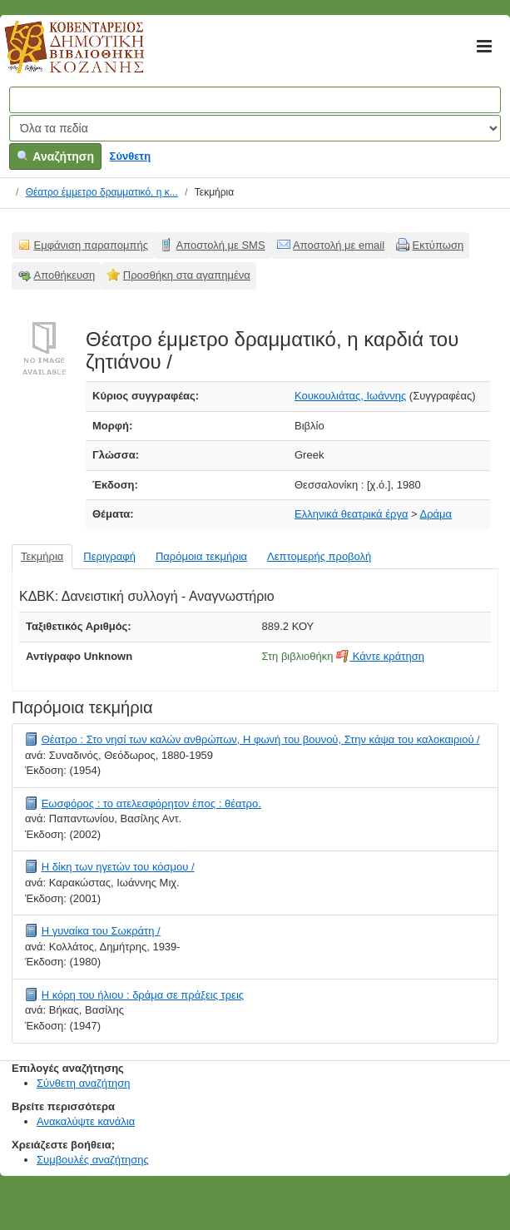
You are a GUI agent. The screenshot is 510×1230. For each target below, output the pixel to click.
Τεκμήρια (42, 556)
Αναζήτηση (55, 156)
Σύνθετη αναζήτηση (84, 1083)
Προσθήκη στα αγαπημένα (186, 275)
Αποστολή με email (338, 245)
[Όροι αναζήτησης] (255, 100)
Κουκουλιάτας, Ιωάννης (350, 395)
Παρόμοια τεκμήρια (201, 556)
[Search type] (255, 128)
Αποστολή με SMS (220, 245)
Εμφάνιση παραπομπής (91, 245)
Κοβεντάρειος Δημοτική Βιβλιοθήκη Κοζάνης (58, 56)
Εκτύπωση (438, 245)
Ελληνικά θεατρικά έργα (351, 514)
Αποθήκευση (65, 275)
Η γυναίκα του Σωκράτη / (101, 931)
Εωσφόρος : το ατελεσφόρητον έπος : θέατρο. (151, 803)
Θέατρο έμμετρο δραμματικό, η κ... (102, 192)
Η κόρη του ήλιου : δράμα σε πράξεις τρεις (143, 995)
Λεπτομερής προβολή (319, 556)
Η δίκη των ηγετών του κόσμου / (118, 867)
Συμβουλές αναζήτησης (93, 1159)
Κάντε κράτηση (380, 656)
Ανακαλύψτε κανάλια (86, 1121)
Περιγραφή (109, 556)
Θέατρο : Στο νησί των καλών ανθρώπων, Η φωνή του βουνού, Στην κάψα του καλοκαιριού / (261, 739)
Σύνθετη (130, 156)
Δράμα (436, 514)
